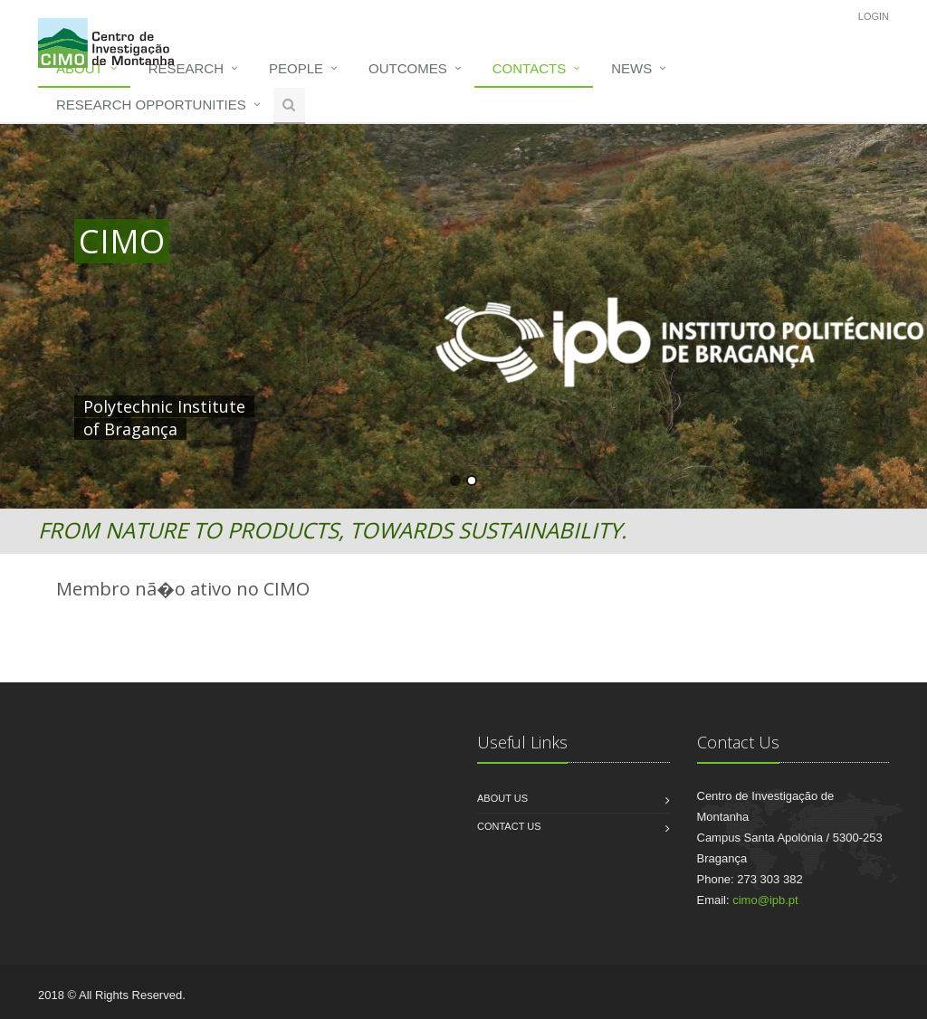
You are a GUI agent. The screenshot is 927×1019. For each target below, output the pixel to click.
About (79, 68)
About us (502, 798)
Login (873, 16)
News (631, 68)
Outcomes (407, 68)
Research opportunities (151, 104)
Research (186, 68)
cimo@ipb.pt (765, 900)
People (296, 68)
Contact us (509, 826)
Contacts (529, 68)
